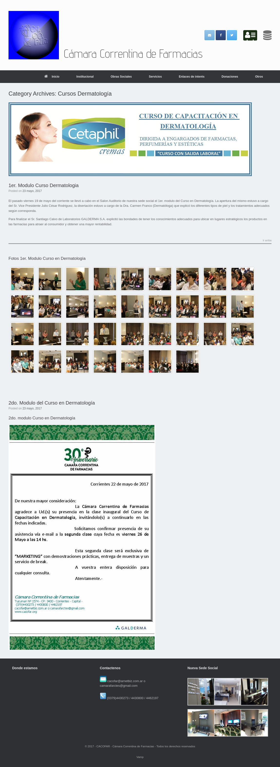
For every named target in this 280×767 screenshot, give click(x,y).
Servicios (155, 76)
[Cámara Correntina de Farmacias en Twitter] (232, 35)
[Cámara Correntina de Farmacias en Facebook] (221, 35)
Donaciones (230, 76)
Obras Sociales (121, 76)
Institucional (85, 76)
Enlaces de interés (192, 76)
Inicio (51, 76)
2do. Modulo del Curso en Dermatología (52, 403)
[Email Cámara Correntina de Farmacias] (210, 35)
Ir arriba (267, 240)
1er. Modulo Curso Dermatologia (44, 185)
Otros (259, 76)
